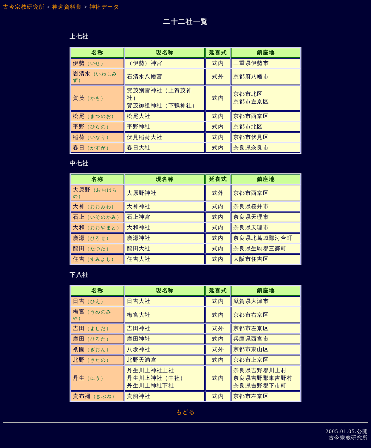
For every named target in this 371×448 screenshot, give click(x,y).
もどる (185, 412)
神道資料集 (67, 7)
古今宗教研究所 (24, 7)
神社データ (104, 7)
